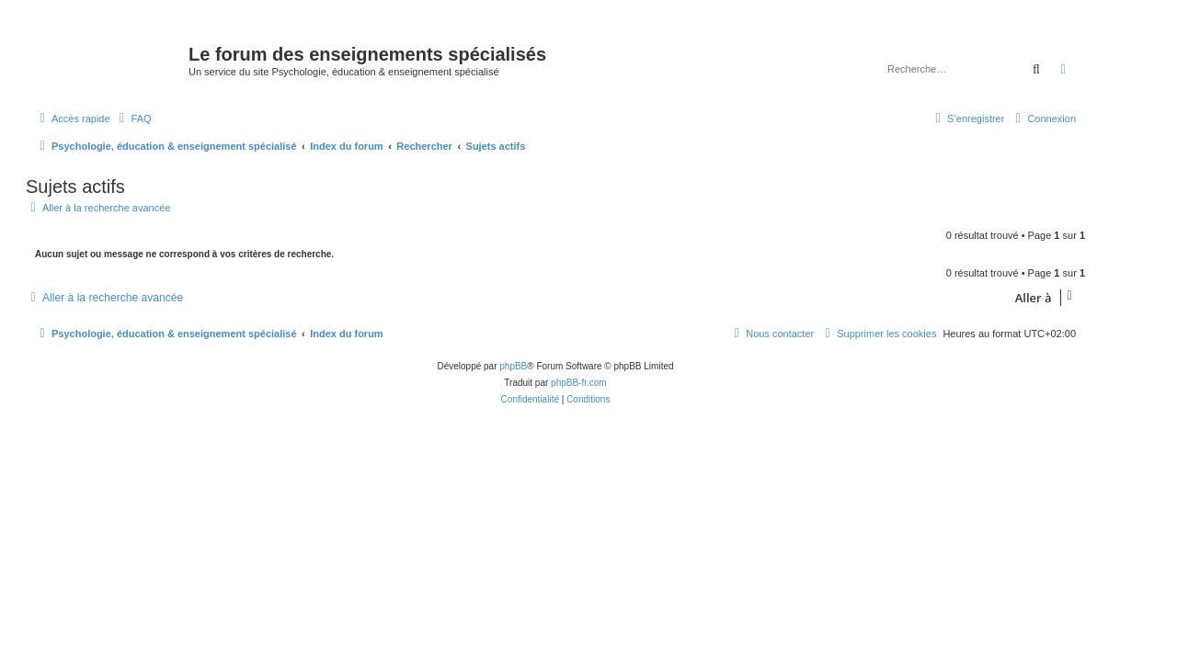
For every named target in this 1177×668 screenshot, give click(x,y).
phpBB (513, 366)
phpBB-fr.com (579, 383)
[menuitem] (133, 119)
